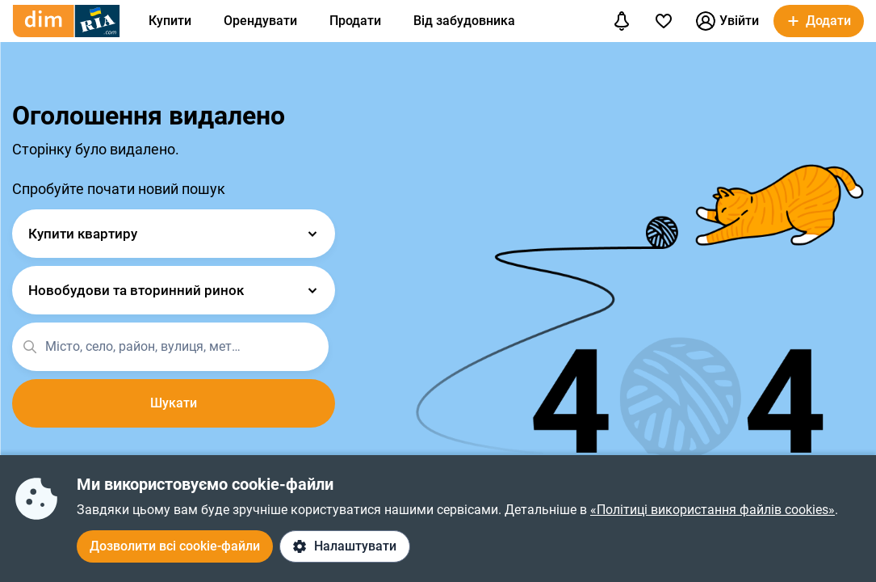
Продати (355, 20)
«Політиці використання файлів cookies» (712, 509)
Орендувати (260, 20)
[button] (818, 21)
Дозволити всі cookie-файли (175, 546)
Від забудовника (464, 20)
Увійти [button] (727, 21)
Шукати (173, 403)
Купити (170, 20)
